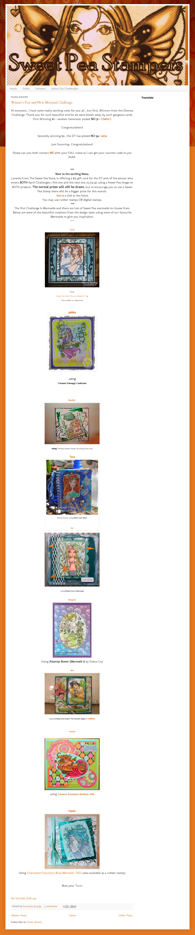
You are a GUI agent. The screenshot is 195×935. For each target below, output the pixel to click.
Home (13, 88)
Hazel (72, 811)
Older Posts (126, 915)
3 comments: (51, 906)
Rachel (72, 400)
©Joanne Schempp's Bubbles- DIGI (76, 794)
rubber (91, 718)
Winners (41, 88)
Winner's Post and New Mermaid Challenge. (42, 102)
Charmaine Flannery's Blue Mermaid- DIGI (54, 873)
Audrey (72, 732)
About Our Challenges (64, 88)
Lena (104, 136)
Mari (72, 670)
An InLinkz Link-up (23, 898)
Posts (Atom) (34, 922)
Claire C (106, 119)
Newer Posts (19, 915)
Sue (72, 528)
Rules (26, 88)
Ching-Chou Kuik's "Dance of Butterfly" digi (72, 296)
